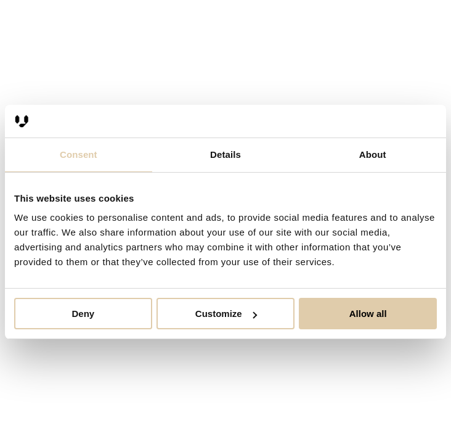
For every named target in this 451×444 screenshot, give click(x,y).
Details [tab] (225, 154)
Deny (82, 313)
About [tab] (372, 154)
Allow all (368, 313)
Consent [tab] (78, 154)
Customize (226, 313)
